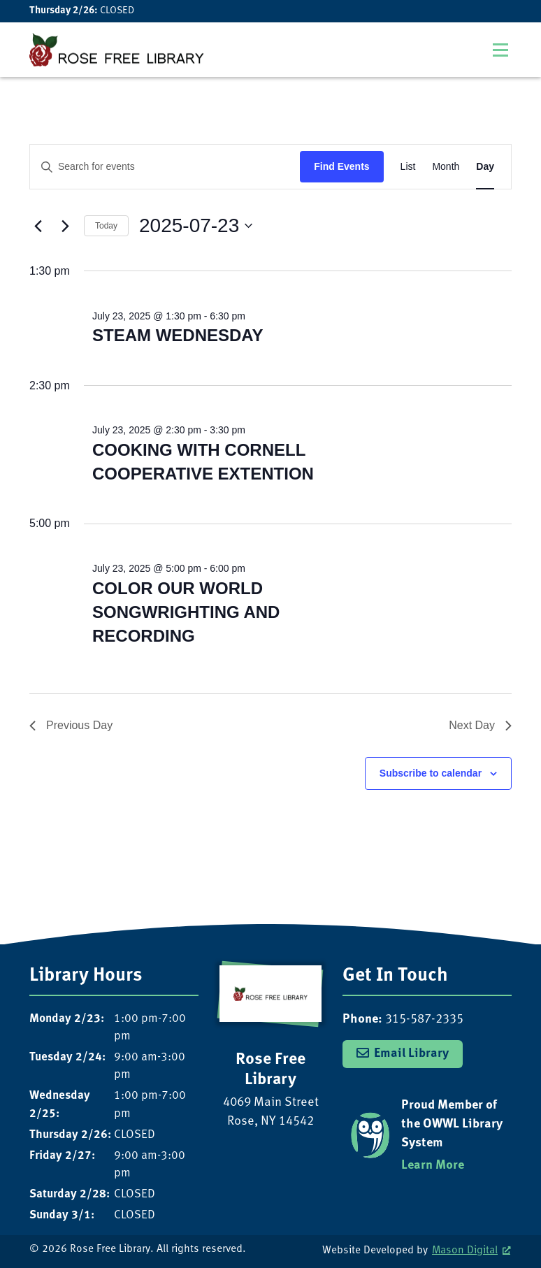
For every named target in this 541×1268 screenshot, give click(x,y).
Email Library (411, 1053)
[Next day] (65, 225)
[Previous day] (37, 225)
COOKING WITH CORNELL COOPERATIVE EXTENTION (203, 461)
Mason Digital (465, 1251)
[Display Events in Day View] (485, 167)
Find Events (341, 166)
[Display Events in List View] (408, 167)
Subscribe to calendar (431, 773)
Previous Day (71, 725)
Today (106, 226)
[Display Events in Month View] (445, 167)
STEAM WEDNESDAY (177, 335)
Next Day (480, 725)
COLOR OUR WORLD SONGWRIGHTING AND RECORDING (186, 612)
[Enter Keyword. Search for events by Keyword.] (165, 167)
